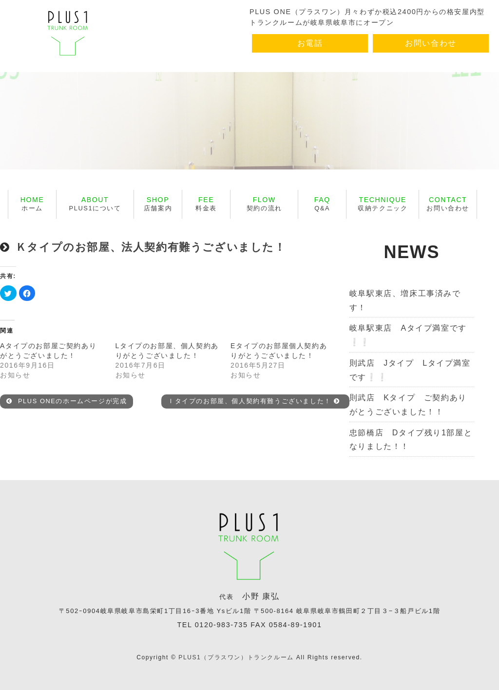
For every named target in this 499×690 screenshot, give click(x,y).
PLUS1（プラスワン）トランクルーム (235, 657)
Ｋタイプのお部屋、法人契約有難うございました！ (151, 247)
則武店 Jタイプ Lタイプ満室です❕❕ (410, 370)
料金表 (206, 204)
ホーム (32, 204)
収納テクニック (382, 204)
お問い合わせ (431, 43)
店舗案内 (158, 204)
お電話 (310, 43)
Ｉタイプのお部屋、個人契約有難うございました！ (254, 401)
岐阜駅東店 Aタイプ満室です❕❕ (408, 335)
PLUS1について (95, 204)
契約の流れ (264, 204)
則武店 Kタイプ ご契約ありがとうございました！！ (408, 404)
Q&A (322, 204)
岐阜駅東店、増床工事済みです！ (405, 300)
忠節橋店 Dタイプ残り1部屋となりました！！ (410, 440)
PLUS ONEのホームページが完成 (66, 401)
